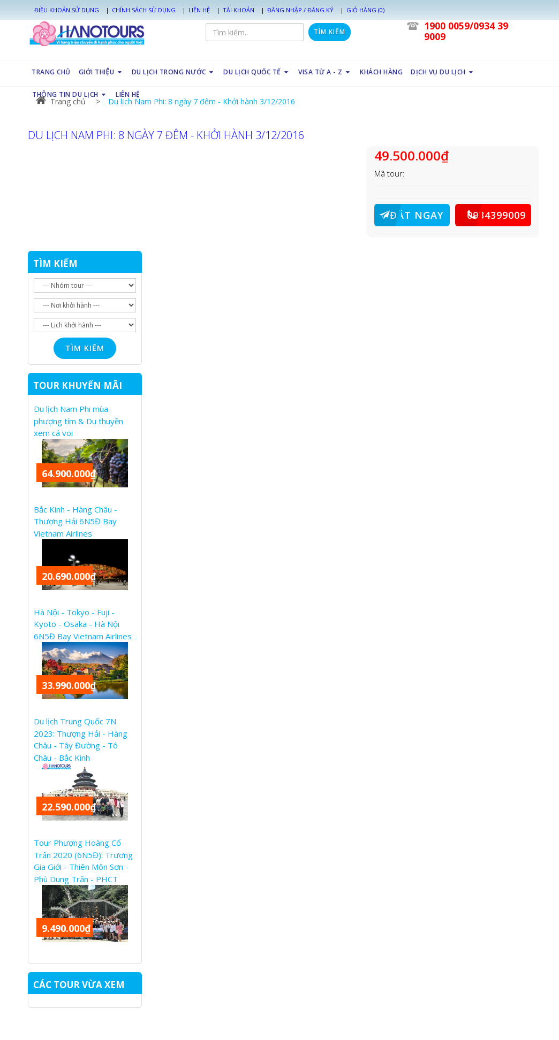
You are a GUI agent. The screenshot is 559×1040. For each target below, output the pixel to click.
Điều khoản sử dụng (66, 10)
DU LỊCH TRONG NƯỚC (174, 72)
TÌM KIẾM (55, 263)
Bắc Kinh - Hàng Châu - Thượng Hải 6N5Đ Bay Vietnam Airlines (75, 521)
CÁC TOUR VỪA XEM (79, 984)
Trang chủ (61, 101)
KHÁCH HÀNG (381, 72)
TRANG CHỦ (51, 72)
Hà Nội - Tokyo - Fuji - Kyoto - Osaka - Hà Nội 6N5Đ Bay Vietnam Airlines (83, 624)
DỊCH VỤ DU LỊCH (443, 72)
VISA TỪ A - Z (325, 72)
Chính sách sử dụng (144, 10)
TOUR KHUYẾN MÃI (77, 385)
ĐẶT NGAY (408, 215)
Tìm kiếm (329, 31)
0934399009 (490, 215)
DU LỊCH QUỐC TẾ (256, 72)
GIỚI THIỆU (100, 72)
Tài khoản (238, 10)
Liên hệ (199, 10)
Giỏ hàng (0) (365, 10)
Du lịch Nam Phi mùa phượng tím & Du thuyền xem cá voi (78, 420)
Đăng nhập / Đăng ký (300, 10)
